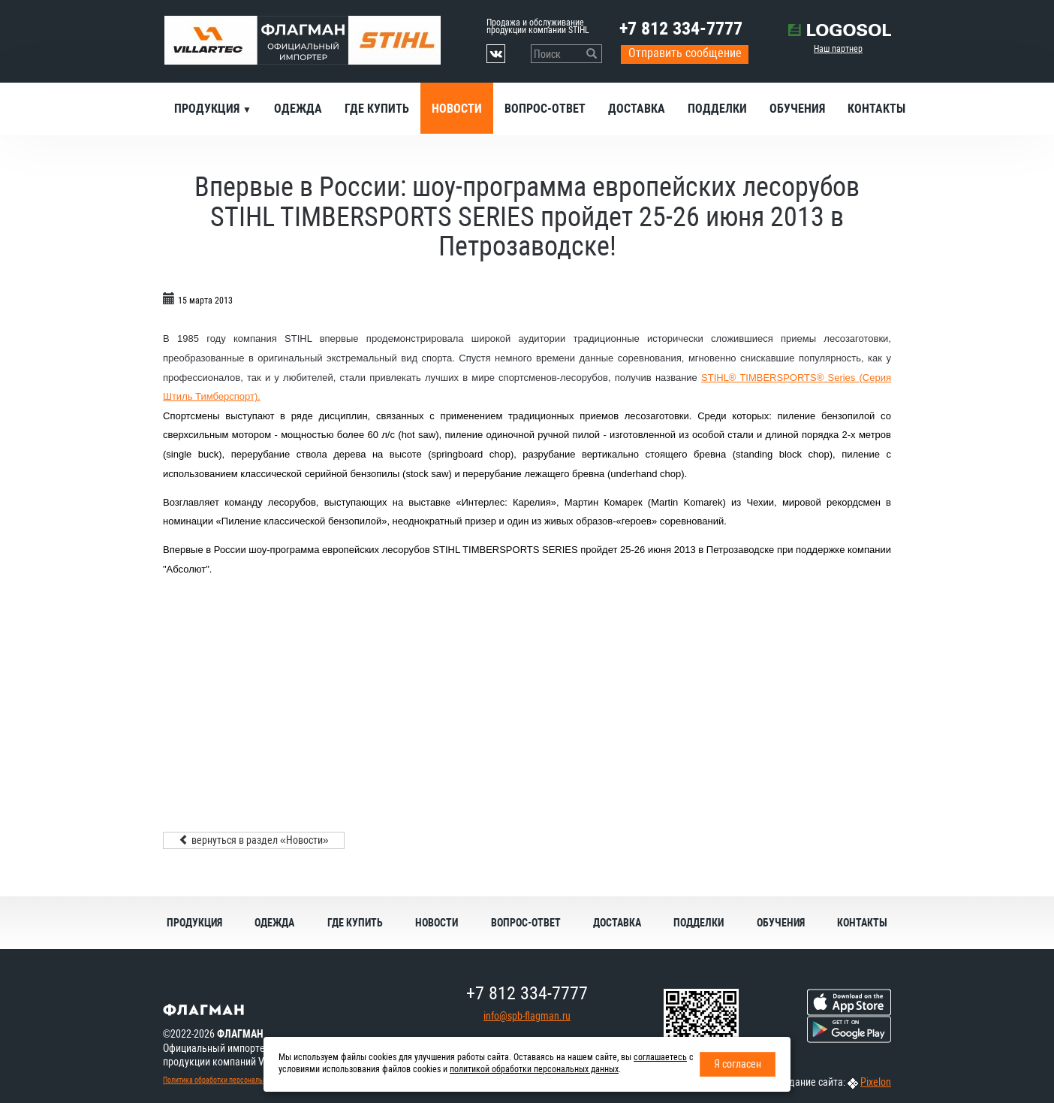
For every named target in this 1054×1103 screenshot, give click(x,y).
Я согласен (737, 1064)
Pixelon (875, 1082)
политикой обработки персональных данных (534, 1069)
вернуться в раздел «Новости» (254, 840)
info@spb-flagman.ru (527, 1016)
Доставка (636, 108)
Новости (457, 108)
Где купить (377, 108)
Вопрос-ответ (545, 108)
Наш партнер (838, 49)
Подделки (717, 108)
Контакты (876, 108)
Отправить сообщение (685, 53)
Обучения (797, 108)
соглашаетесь (660, 1057)
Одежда (298, 108)
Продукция (208, 108)
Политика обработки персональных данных (231, 1080)
